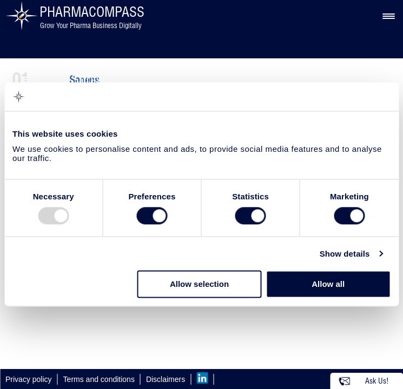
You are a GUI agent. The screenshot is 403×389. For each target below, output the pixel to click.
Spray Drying (106, 79)
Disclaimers (165, 379)
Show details (345, 253)
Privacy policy (28, 379)
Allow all (328, 284)
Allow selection (199, 284)
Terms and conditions (99, 379)
